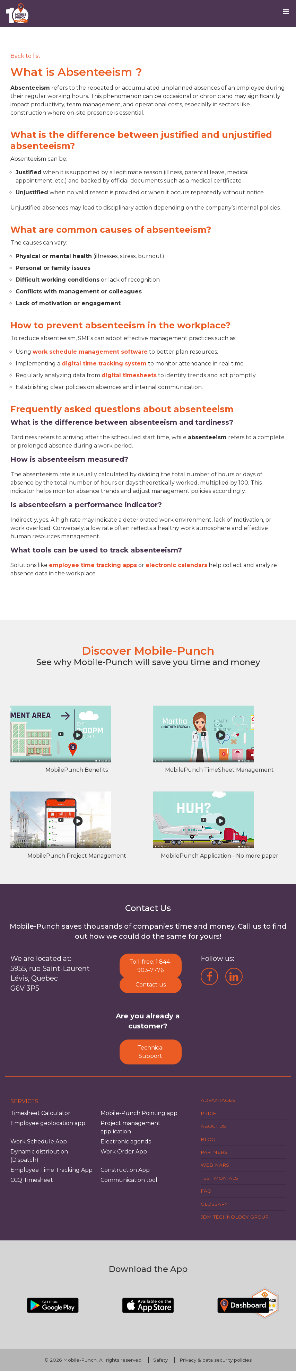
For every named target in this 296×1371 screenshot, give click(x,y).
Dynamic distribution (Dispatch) (39, 1155)
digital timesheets (129, 375)
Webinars (215, 1165)
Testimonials (219, 1178)
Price (208, 1113)
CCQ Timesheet (31, 1180)
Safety (160, 1360)
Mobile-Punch (80, 1360)
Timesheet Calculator (40, 1113)
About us (213, 1126)
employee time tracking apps (93, 565)
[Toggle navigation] (288, 13)
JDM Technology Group (235, 1217)
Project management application (130, 1127)
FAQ (206, 1191)
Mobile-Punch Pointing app (139, 1113)
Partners (214, 1152)
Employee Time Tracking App (51, 1170)
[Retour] (25, 56)
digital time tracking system (104, 363)
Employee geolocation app (47, 1123)
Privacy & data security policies (216, 1360)
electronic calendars (176, 565)
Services (24, 1101)
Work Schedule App (38, 1141)
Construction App (125, 1170)
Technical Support (150, 1051)
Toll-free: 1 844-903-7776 (150, 965)
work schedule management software (90, 351)
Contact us (151, 984)
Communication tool (129, 1180)
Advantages (218, 1100)
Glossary (214, 1204)
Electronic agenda (126, 1141)
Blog (208, 1139)
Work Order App (124, 1151)
